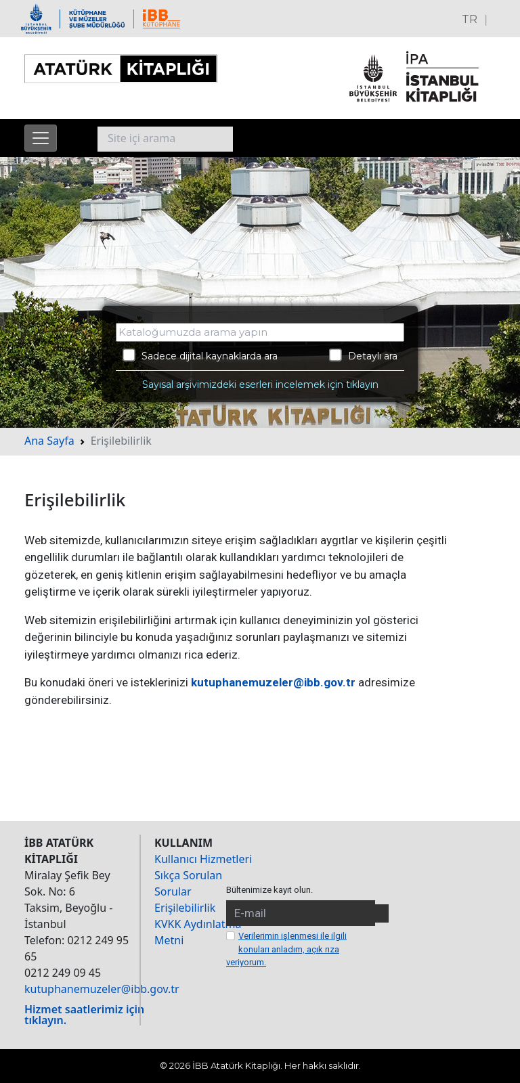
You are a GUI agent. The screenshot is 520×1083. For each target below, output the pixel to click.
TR (469, 19)
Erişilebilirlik (184, 907)
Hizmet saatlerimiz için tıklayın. (84, 1014)
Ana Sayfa (49, 440)
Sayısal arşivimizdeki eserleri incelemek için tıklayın (260, 384)
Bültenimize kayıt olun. (269, 890)
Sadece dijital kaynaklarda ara (200, 355)
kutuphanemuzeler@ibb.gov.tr (273, 682)
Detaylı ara (363, 355)
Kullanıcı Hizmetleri (203, 859)
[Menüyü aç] (40, 138)
